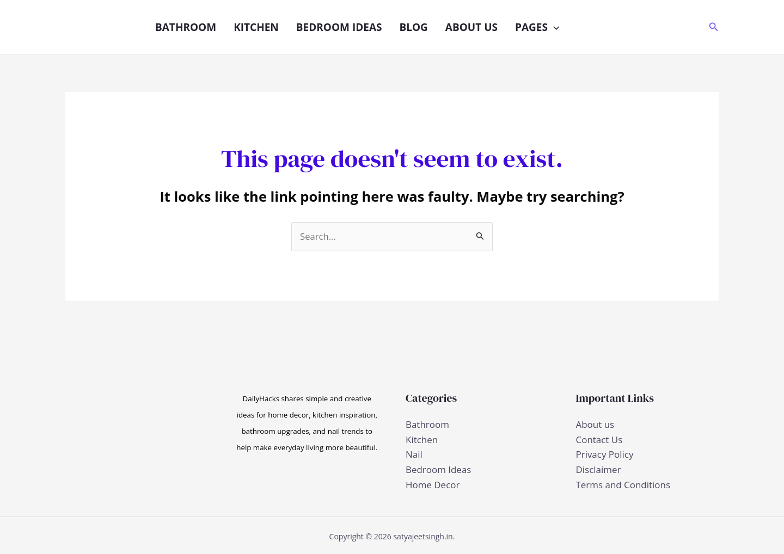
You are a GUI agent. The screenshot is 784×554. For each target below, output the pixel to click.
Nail (414, 454)
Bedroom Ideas (339, 27)
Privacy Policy (605, 454)
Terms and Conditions (623, 483)
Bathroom (185, 27)
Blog (413, 27)
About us (471, 27)
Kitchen (256, 27)
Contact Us (599, 439)
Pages (537, 27)
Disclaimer (598, 469)
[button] (553, 27)
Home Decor (433, 483)
